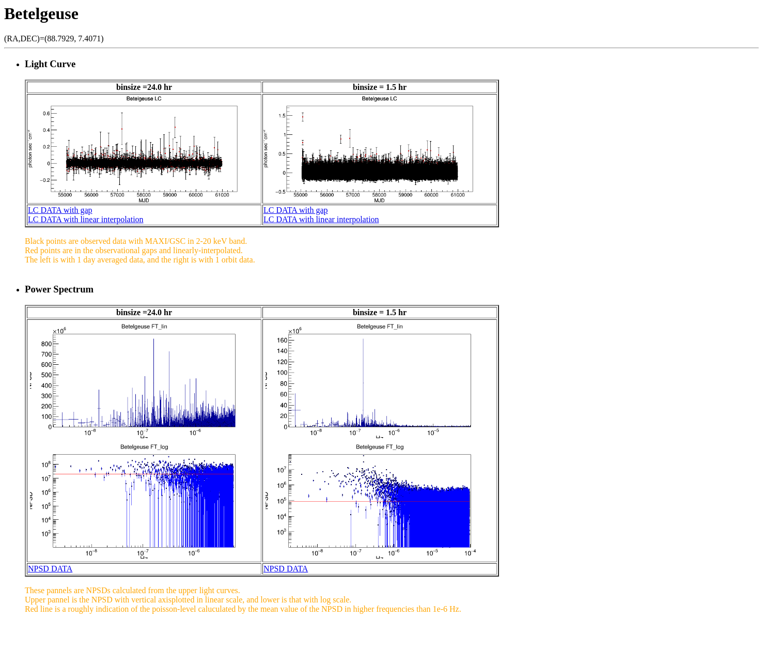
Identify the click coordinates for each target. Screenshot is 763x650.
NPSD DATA (50, 568)
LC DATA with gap (60, 210)
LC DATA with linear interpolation (86, 219)
